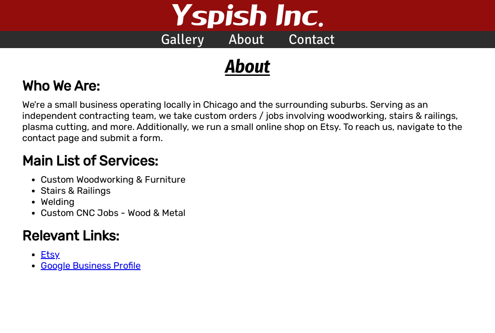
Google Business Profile (91, 265)
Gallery (182, 39)
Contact (311, 39)
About (246, 39)
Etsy (50, 254)
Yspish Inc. (247, 14)
